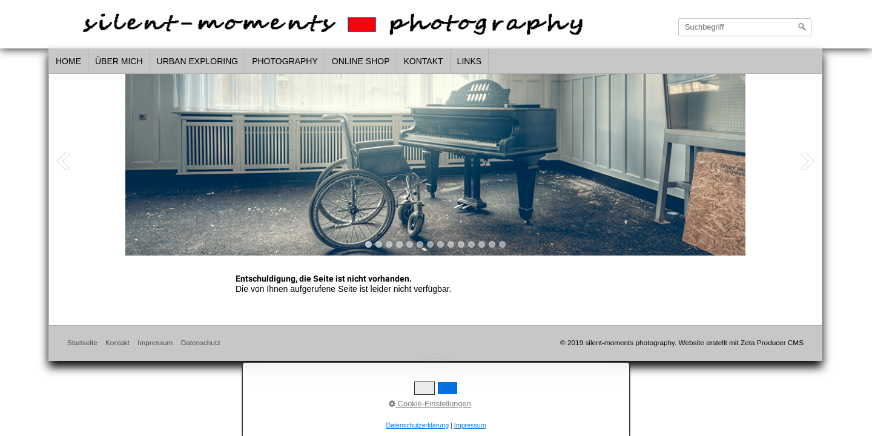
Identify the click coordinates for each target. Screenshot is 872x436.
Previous (63, 161)
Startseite (82, 342)
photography (285, 61)
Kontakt (423, 61)
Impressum (155, 342)
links (469, 61)
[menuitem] (68, 61)
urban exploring (198, 61)
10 (461, 244)
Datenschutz (200, 342)
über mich (119, 61)
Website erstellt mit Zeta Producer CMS (741, 342)
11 (471, 244)
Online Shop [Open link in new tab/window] (361, 61)
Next (807, 161)
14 (502, 244)
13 (492, 244)
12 (481, 244)
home (68, 61)
